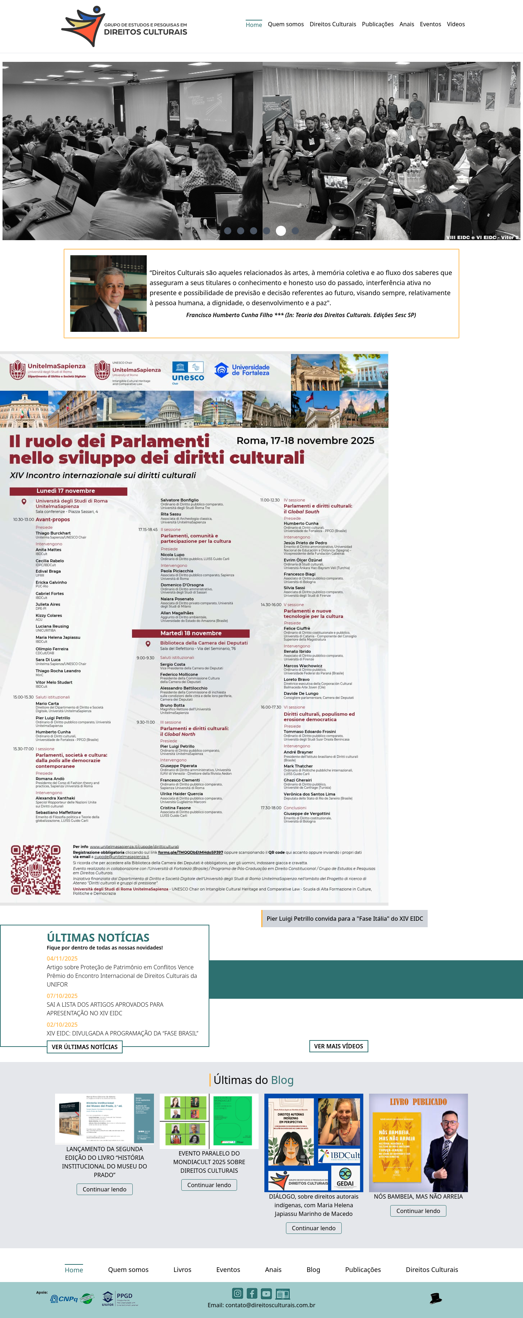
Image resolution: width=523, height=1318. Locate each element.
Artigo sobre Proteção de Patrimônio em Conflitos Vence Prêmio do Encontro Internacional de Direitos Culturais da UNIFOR (122, 975)
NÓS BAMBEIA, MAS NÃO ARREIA (418, 1196)
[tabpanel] (261, 151)
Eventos (430, 24)
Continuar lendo (105, 1189)
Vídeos (456, 24)
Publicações (378, 24)
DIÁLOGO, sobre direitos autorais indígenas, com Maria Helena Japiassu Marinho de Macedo (314, 1205)
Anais (407, 24)
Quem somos (286, 24)
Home (254, 25)
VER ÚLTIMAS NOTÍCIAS (85, 1047)
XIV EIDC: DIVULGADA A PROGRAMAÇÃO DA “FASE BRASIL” (122, 1033)
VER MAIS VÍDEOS (338, 1046)
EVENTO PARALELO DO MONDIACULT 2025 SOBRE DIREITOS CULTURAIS (209, 1162)
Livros (182, 1269)
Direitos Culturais (333, 24)
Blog (313, 1269)
